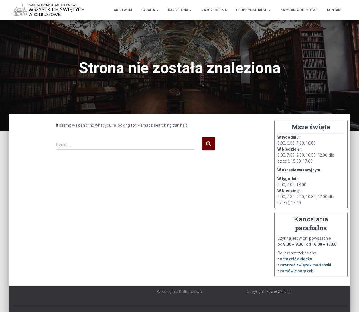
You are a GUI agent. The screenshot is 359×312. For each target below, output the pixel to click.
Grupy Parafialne (253, 10)
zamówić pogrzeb (296, 271)
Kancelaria (180, 10)
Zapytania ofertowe (299, 10)
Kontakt (334, 10)
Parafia (150, 10)
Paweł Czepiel (278, 291)
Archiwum (123, 10)
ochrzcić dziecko (296, 259)
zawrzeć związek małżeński (305, 265)
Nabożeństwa (214, 10)
